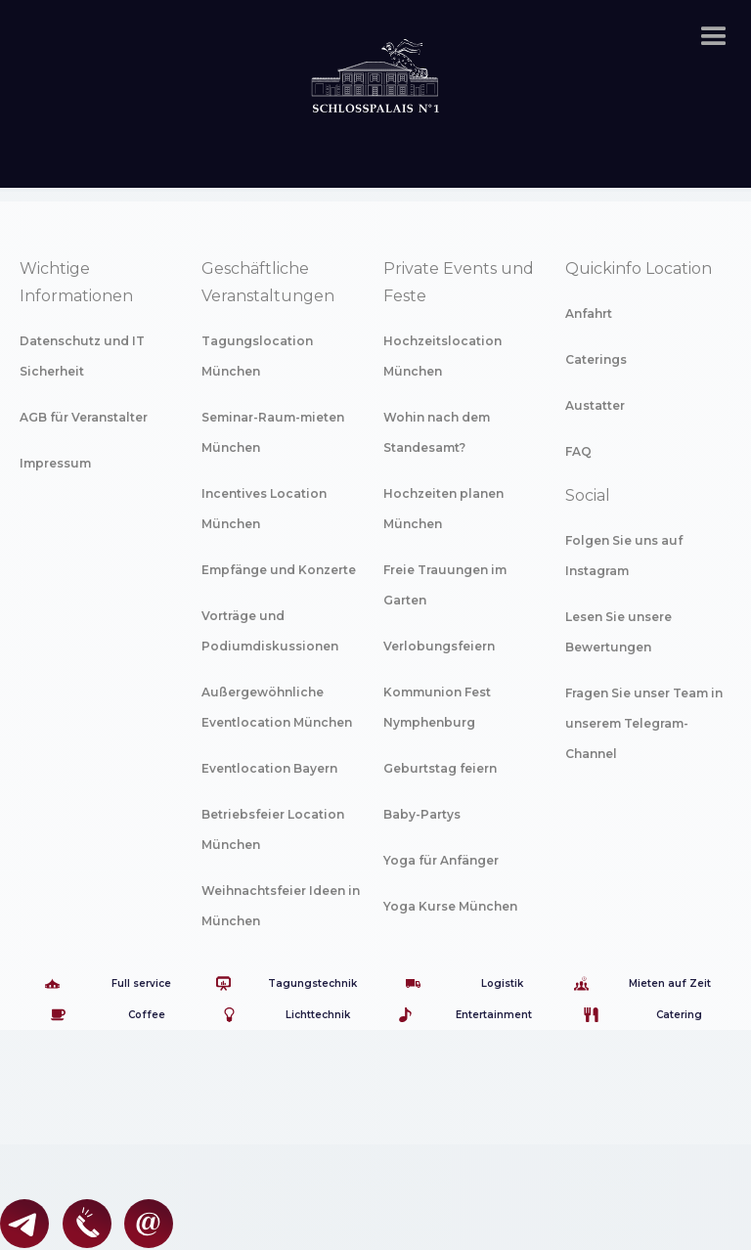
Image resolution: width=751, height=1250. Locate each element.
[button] (714, 37)
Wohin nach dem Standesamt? (436, 432)
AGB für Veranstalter (84, 417)
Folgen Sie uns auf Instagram (624, 555)
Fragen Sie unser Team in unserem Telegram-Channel (644, 723)
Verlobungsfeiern (439, 646)
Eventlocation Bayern (269, 768)
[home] (375, 55)
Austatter (595, 405)
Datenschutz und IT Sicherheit (82, 356)
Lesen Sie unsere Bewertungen (618, 631)
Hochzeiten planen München (443, 508)
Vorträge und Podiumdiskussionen (269, 630)
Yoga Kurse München (450, 906)
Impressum (55, 463)
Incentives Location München (264, 508)
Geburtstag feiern (440, 768)
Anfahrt (588, 313)
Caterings (596, 359)
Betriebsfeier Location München (272, 829)
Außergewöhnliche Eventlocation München (276, 707)
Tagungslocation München (257, 356)
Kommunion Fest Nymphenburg (437, 707)
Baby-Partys (422, 814)
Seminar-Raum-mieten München (272, 432)
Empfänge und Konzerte (278, 569)
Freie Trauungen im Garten (445, 584)
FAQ (578, 451)
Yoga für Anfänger (441, 860)
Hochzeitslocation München (442, 356)
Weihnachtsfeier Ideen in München (280, 905)
